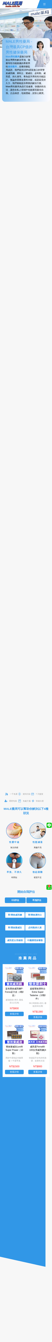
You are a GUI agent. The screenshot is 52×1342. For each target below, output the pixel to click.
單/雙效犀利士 (35, 915)
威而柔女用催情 (15, 940)
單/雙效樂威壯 (15, 927)
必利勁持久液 (35, 927)
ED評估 (15, 900)
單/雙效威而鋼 (15, 915)
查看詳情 (14, 1015)
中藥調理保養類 (35, 940)
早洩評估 (36, 900)
